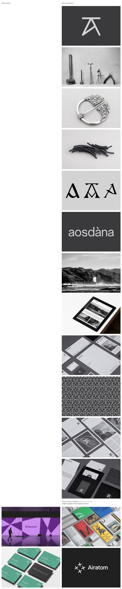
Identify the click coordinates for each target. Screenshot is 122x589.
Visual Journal (6, 3)
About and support (68, 3)
